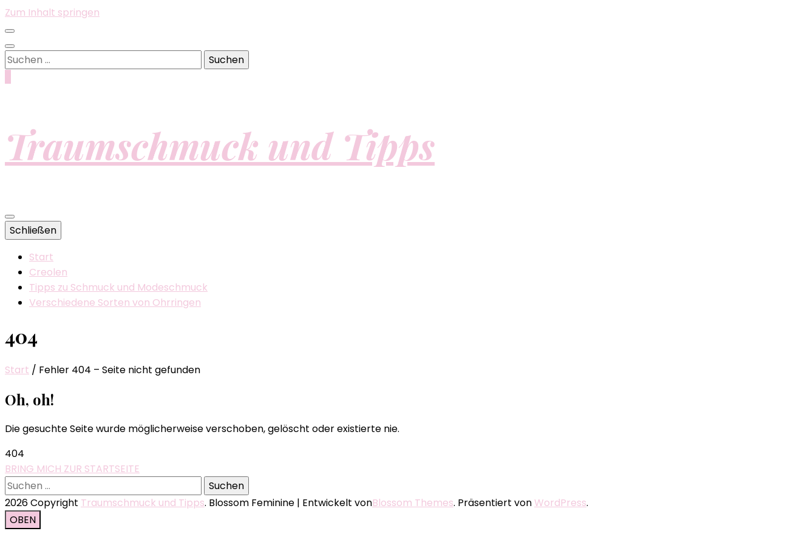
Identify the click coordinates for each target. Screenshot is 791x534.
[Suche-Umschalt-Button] (10, 46)
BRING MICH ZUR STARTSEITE (72, 469)
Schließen (33, 230)
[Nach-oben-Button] (23, 519)
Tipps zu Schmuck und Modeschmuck (118, 287)
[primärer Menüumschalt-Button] (10, 216)
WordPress (560, 503)
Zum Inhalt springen (52, 12)
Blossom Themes (412, 503)
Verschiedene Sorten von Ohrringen (115, 302)
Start (41, 257)
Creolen (48, 272)
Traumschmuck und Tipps (220, 145)
